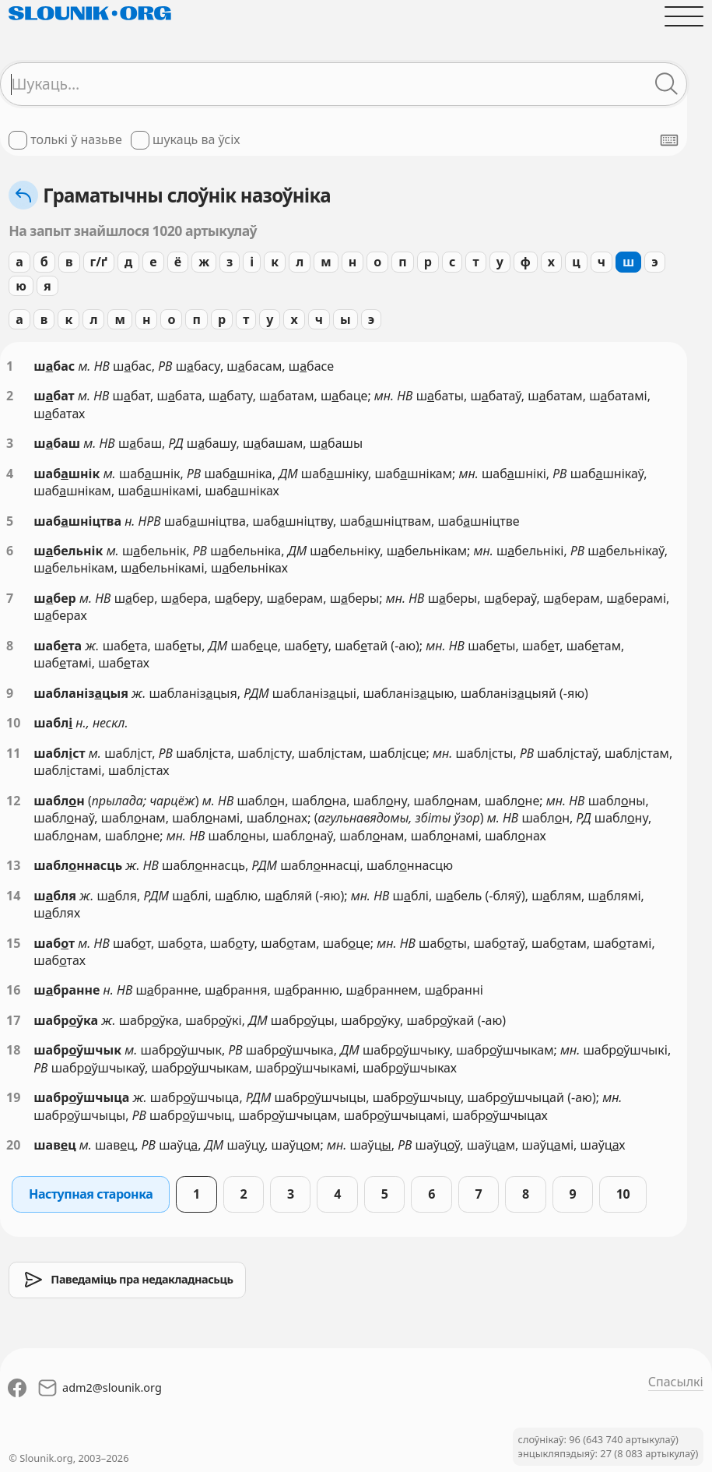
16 (13, 989)
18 (13, 1049)
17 (13, 1020)
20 (13, 1144)
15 (13, 943)
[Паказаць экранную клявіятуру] (669, 140)
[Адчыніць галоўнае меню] (684, 16)
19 (13, 1097)
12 (13, 800)
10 (13, 722)
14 (13, 895)
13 (13, 865)
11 (13, 753)
